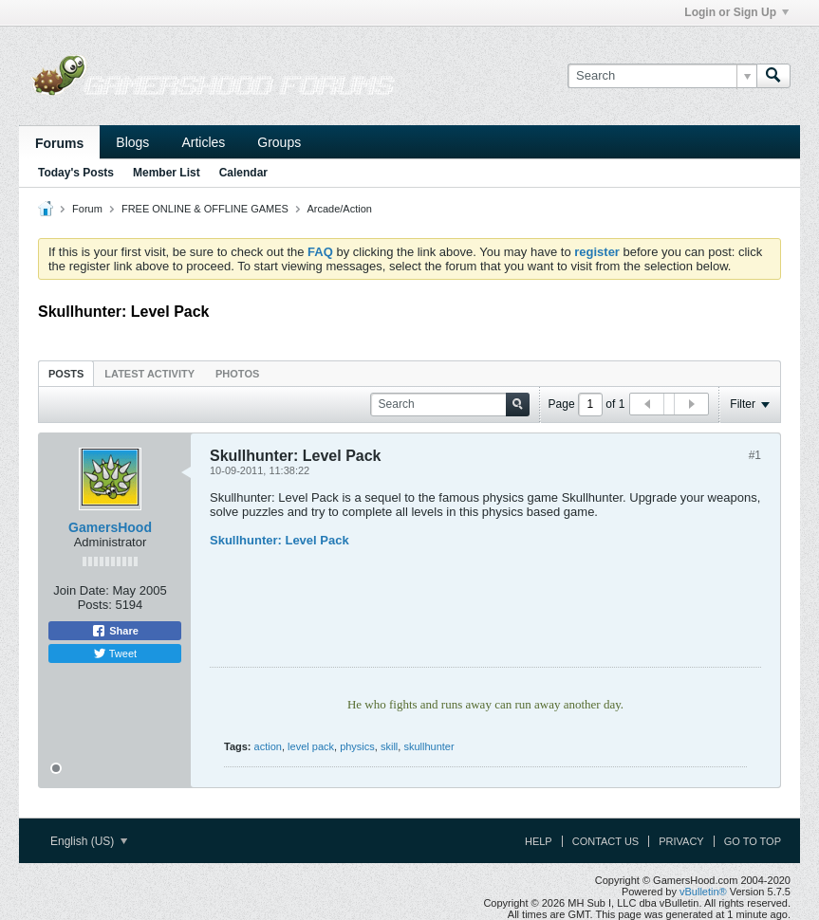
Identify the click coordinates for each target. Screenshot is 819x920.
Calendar (243, 172)
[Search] (662, 76)
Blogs (132, 142)
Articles (203, 142)
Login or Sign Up (736, 12)
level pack (311, 746)
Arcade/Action (339, 208)
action (268, 746)
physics (357, 746)
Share (115, 630)
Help (538, 841)
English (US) (88, 841)
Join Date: (81, 590)
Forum (87, 208)
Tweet (115, 653)
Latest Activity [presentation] (149, 373)
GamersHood (110, 527)
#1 (755, 455)
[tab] (66, 373)
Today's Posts (76, 172)
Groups (279, 142)
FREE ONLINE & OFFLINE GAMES (205, 208)
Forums (59, 143)
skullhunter (428, 746)
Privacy (681, 841)
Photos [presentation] (237, 373)
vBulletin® (703, 891)
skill (389, 746)
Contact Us (606, 841)
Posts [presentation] (66, 373)
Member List (166, 172)
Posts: (95, 605)
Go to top (752, 841)
